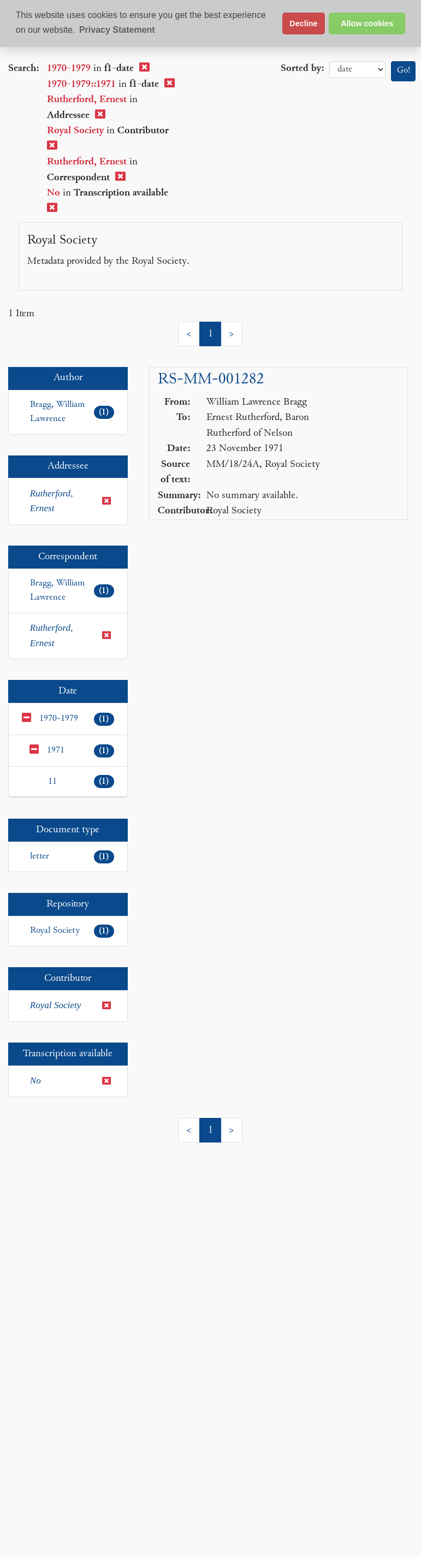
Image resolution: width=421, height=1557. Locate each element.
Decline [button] (303, 23)
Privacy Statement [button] (117, 29)
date (357, 69)
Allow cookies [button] (367, 23)
